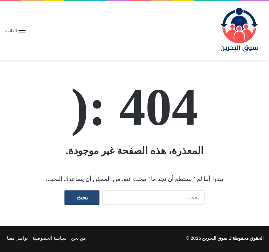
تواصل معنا (17, 238)
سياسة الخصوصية (49, 238)
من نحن (78, 238)
